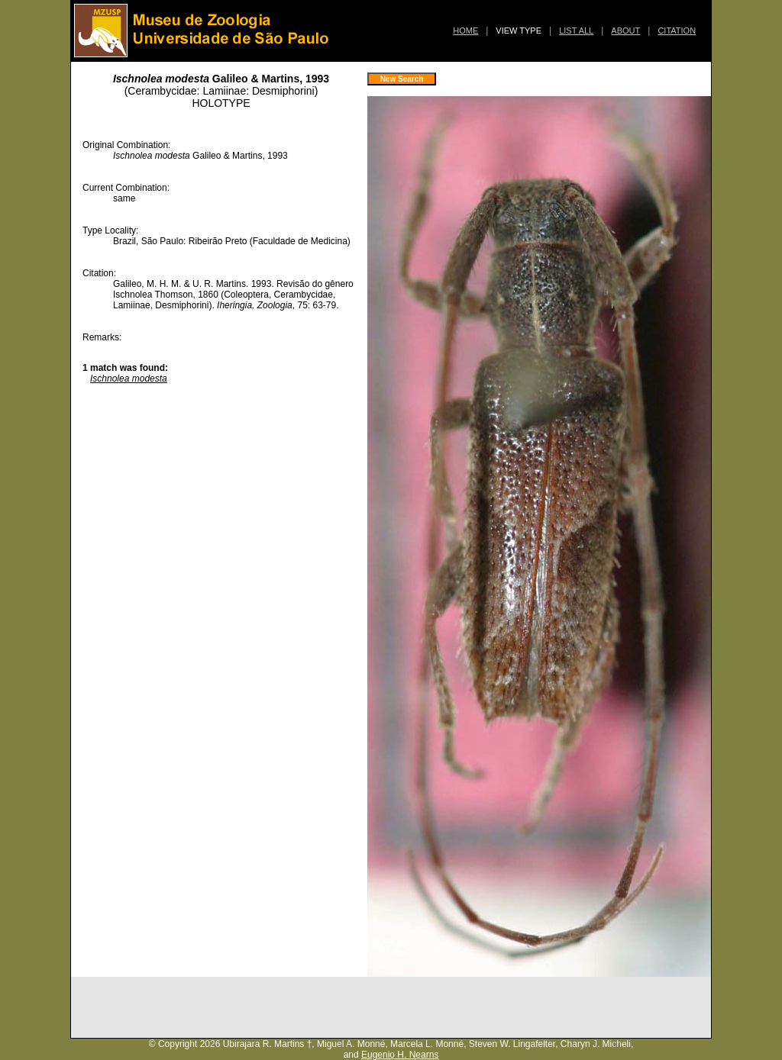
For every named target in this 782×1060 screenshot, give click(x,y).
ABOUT (625, 30)
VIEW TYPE (518, 30)
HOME (465, 30)
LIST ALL (576, 30)
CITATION (677, 30)
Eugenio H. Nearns (399, 1054)
